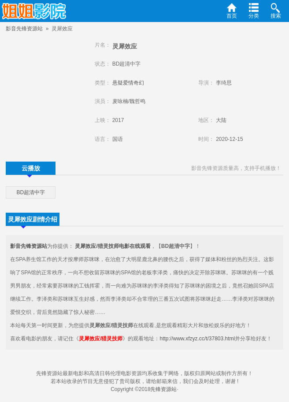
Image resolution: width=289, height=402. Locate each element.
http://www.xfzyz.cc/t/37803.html (197, 339)
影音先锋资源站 (24, 29)
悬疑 (117, 83)
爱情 (128, 83)
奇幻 (138, 83)
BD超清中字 (30, 192)
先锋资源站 (163, 389)
